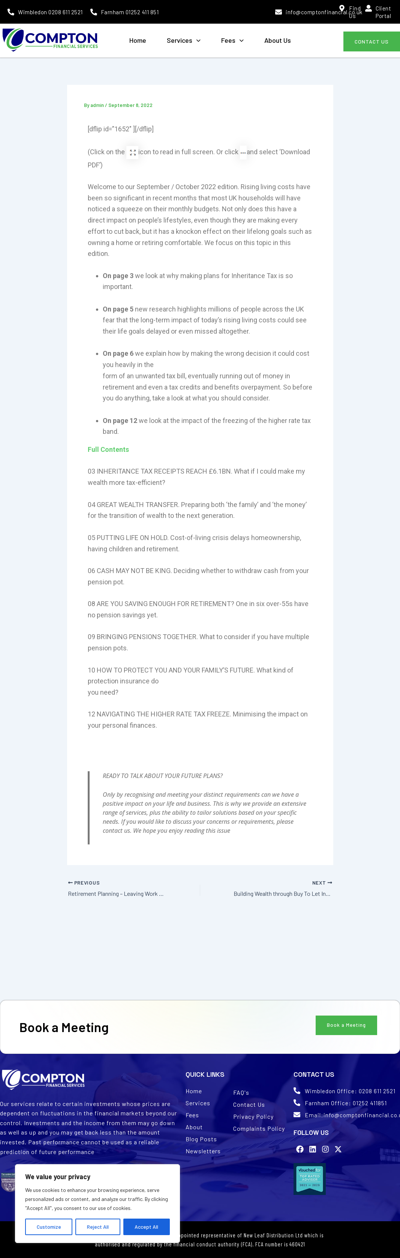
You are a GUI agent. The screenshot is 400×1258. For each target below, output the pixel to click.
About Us (277, 40)
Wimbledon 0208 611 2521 (50, 12)
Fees (232, 40)
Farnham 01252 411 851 (130, 12)
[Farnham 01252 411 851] (93, 12)
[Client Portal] (368, 8)
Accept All (146, 1226)
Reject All (98, 1226)
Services (184, 40)
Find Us (355, 12)
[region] (97, 1203)
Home (137, 40)
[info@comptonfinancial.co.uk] (278, 12)
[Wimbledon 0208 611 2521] (10, 12)
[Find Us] (342, 8)
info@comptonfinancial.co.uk (324, 12)
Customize (49, 1226)
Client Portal (383, 12)
